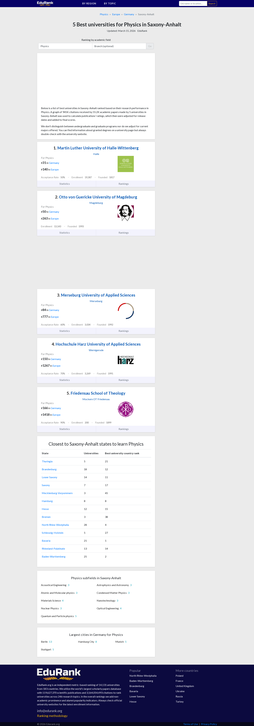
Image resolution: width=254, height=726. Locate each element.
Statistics (66, 183)
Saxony (46, 485)
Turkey (180, 701)
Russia (179, 696)
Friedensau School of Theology (96, 393)
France (179, 680)
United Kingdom (185, 685)
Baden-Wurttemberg (53, 556)
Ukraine (180, 691)
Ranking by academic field (96, 39)
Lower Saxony (49, 477)
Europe (116, 14)
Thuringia (47, 461)
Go (150, 46)
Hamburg (47, 500)
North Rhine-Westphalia (55, 524)
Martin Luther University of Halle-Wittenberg (96, 148)
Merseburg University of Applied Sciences (96, 295)
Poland (179, 675)
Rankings (126, 183)
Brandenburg (49, 469)
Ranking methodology (52, 716)
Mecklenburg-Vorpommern (57, 493)
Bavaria (46, 540)
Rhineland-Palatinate (53, 548)
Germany (129, 14)
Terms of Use (190, 724)
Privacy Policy (209, 724)
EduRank (142, 30)
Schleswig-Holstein (52, 532)
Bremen (46, 516)
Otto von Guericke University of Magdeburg (96, 197)
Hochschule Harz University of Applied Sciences (96, 344)
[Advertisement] (65, 81)
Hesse (45, 508)
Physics (104, 14)
